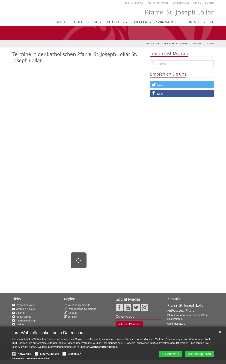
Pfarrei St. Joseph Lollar (176, 43)
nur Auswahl (170, 354)
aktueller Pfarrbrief (129, 324)
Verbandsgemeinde (79, 304)
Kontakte (194, 22)
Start (60, 22)
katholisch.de (23, 316)
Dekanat (73, 312)
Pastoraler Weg (25, 304)
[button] (182, 84)
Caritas (20, 324)
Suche (209, 2)
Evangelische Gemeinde (82, 308)
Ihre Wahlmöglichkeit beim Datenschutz (49, 333)
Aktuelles (115, 22)
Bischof (20, 312)
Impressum (18, 359)
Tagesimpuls (180, 2)
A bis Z (197, 2)
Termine (210, 43)
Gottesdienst (85, 22)
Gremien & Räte (25, 308)
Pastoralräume (157, 2)
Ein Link (72, 316)
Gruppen (139, 22)
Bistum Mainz (134, 2)
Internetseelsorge (26, 320)
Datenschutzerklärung (103, 347)
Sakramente (166, 22)
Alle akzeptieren (199, 354)
